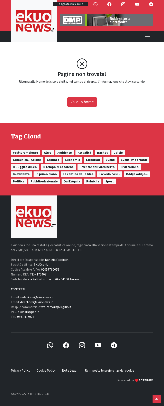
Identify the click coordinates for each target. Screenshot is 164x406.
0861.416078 (25, 317)
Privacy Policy (20, 370)
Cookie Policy (46, 370)
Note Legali (70, 370)
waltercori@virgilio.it (56, 307)
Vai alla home (82, 102)
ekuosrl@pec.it (28, 312)
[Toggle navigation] (147, 36)
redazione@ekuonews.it (37, 297)
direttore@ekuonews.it (36, 302)
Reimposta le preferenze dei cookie (109, 370)
